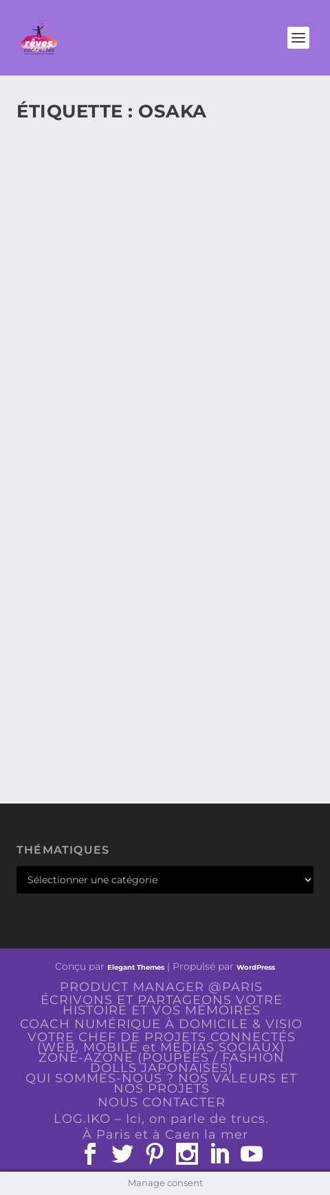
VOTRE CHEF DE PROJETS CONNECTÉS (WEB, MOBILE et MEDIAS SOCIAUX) (162, 1042)
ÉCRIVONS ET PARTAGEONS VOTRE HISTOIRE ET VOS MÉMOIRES (162, 1005)
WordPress (255, 967)
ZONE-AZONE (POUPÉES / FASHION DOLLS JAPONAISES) (161, 1063)
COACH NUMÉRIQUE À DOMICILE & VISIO (161, 1024)
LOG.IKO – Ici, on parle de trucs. (161, 1118)
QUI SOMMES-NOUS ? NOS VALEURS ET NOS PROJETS (161, 1083)
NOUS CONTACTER (162, 1102)
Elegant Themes (135, 967)
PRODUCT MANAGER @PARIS (161, 986)
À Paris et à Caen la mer (165, 1134)
